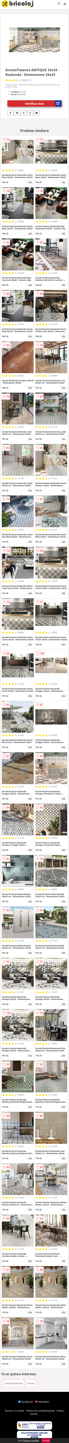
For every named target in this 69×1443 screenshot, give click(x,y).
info (30, 182)
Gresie (30, 1383)
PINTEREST (42, 1401)
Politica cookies (31, 1440)
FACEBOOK (25, 1401)
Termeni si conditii (14, 1410)
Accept (46, 1440)
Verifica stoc (43, 103)
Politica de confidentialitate (40, 1410)
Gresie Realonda (13, 1383)
